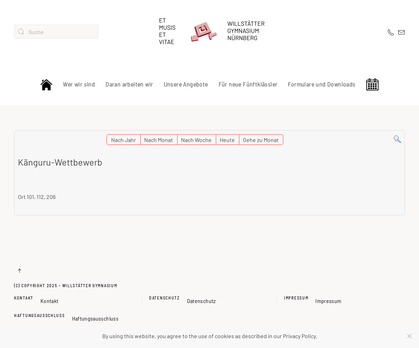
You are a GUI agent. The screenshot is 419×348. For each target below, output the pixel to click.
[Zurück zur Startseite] (209, 31)
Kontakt (23, 297)
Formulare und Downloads (321, 84)
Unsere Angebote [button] (186, 84)
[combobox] (56, 32)
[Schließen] (409, 336)
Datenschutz (164, 297)
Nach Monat (158, 139)
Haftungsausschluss (39, 315)
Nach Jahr (123, 139)
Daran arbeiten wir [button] (129, 84)
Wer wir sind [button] (79, 84)
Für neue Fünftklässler (248, 84)
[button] (19, 270)
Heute (227, 139)
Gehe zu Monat (261, 139)
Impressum (296, 297)
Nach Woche (196, 139)
